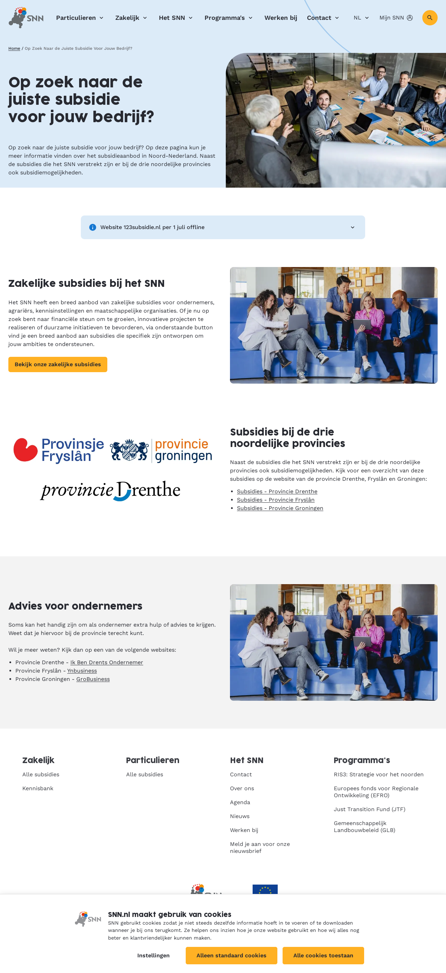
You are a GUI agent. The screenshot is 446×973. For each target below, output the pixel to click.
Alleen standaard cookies (232, 955)
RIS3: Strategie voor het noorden (379, 774)
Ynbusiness (82, 670)
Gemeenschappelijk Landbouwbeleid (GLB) (364, 826)
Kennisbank (37, 788)
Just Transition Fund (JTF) (370, 809)
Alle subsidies (40, 774)
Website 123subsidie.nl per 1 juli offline (223, 227)
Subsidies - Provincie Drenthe (277, 491)
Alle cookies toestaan (323, 955)
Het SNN (177, 18)
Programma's (230, 18)
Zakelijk (132, 18)
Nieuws (239, 816)
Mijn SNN (396, 18)
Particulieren (81, 18)
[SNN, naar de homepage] (26, 18)
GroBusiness (93, 679)
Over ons (242, 788)
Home (14, 48)
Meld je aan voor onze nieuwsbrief (260, 847)
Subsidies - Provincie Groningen (280, 508)
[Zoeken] (430, 17)
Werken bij (280, 17)
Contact (324, 18)
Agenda (240, 802)
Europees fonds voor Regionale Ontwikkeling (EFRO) (376, 792)
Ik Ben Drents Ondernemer (106, 662)
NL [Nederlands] (362, 18)
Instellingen (153, 955)
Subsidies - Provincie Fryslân (276, 499)
